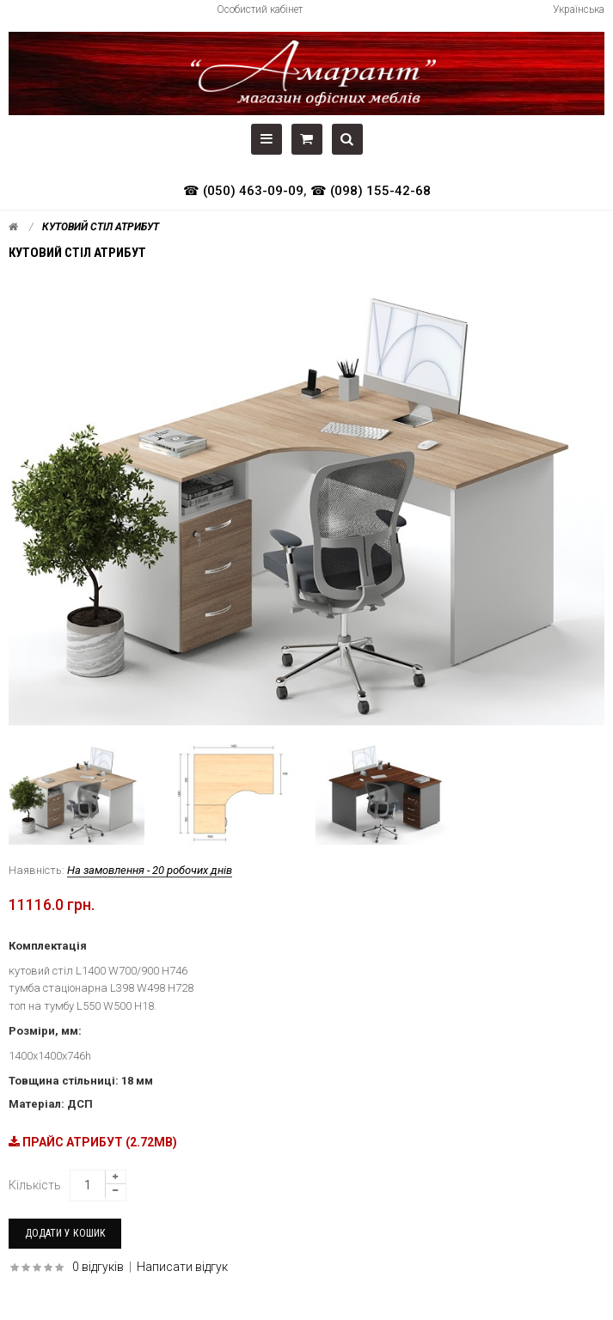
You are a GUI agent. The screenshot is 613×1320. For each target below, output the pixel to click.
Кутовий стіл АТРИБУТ (100, 227)
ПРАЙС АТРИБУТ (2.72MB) (93, 1142)
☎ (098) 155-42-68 (370, 191)
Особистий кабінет (260, 9)
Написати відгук (182, 1267)
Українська (578, 9)
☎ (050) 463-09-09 (243, 191)
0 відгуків (98, 1267)
